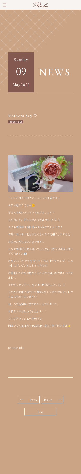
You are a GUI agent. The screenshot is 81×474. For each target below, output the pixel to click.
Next (52, 399)
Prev (29, 399)
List (41, 412)
